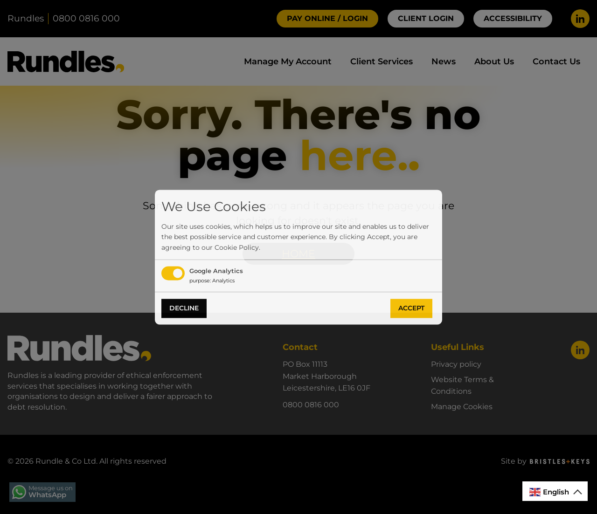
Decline (184, 308)
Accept (411, 308)
